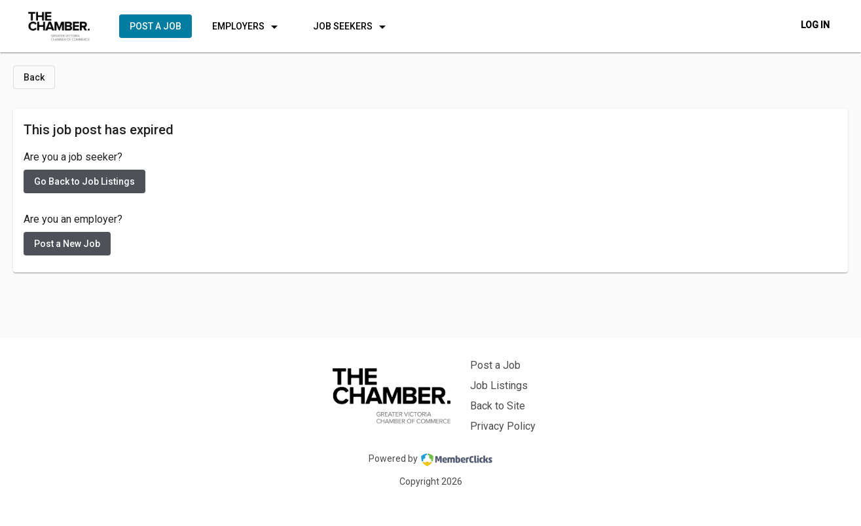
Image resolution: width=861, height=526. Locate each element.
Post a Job (495, 365)
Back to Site (497, 406)
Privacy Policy (503, 426)
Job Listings (499, 385)
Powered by (430, 459)
